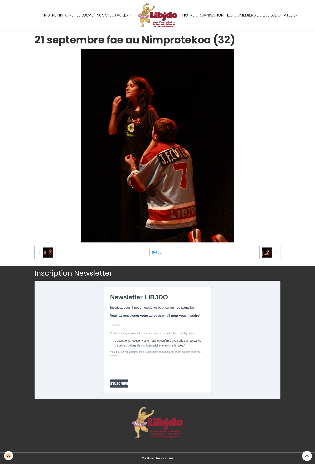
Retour (157, 252)
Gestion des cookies (157, 458)
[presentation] (140, 368)
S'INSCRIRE (119, 383)
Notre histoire (59, 15)
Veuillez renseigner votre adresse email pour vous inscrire (154, 315)
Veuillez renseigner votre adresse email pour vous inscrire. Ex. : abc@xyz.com (152, 333)
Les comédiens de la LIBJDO (254, 15)
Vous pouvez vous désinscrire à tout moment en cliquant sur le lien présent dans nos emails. (155, 354)
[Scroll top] (307, 456)
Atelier (291, 15)
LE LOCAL (85, 15)
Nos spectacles (112, 15)
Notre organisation (203, 15)
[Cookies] (8, 455)
